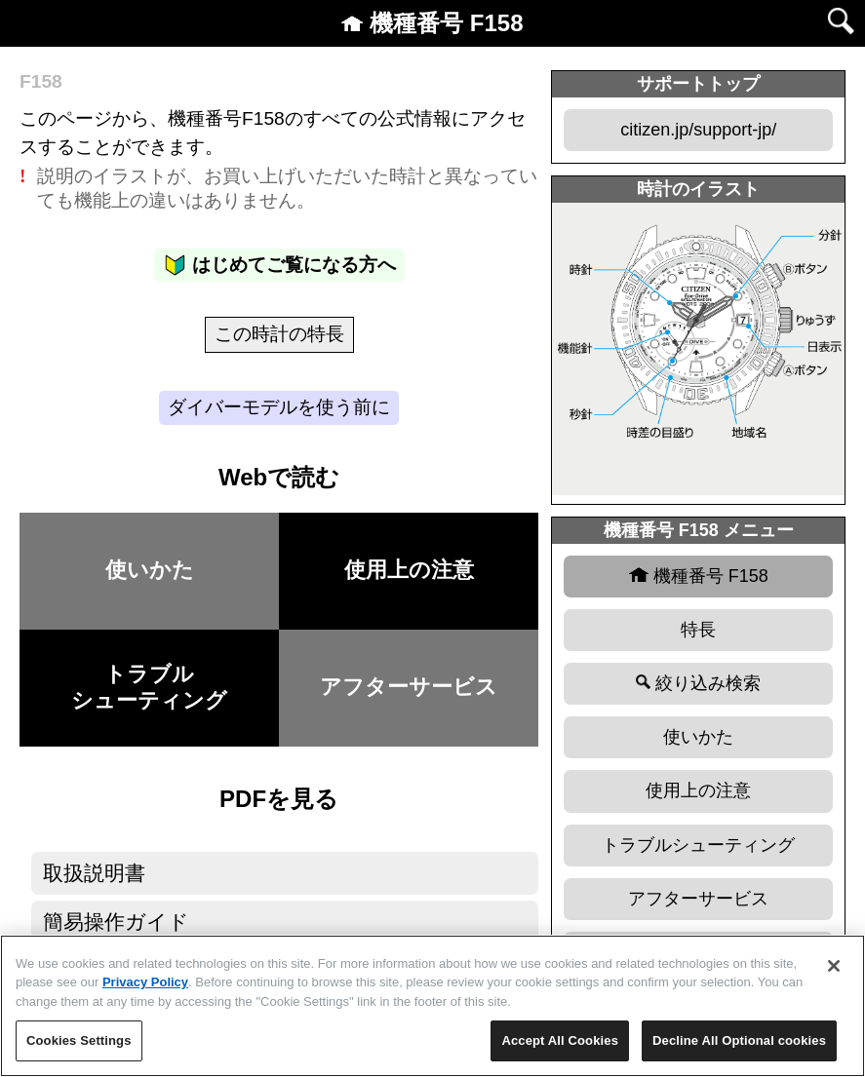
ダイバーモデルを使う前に (279, 407)
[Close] (833, 965)
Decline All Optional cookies (739, 1040)
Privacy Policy (145, 982)
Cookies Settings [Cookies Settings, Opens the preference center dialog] (79, 1040)
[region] (432, 1006)
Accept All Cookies (559, 1040)
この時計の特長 (279, 334)
